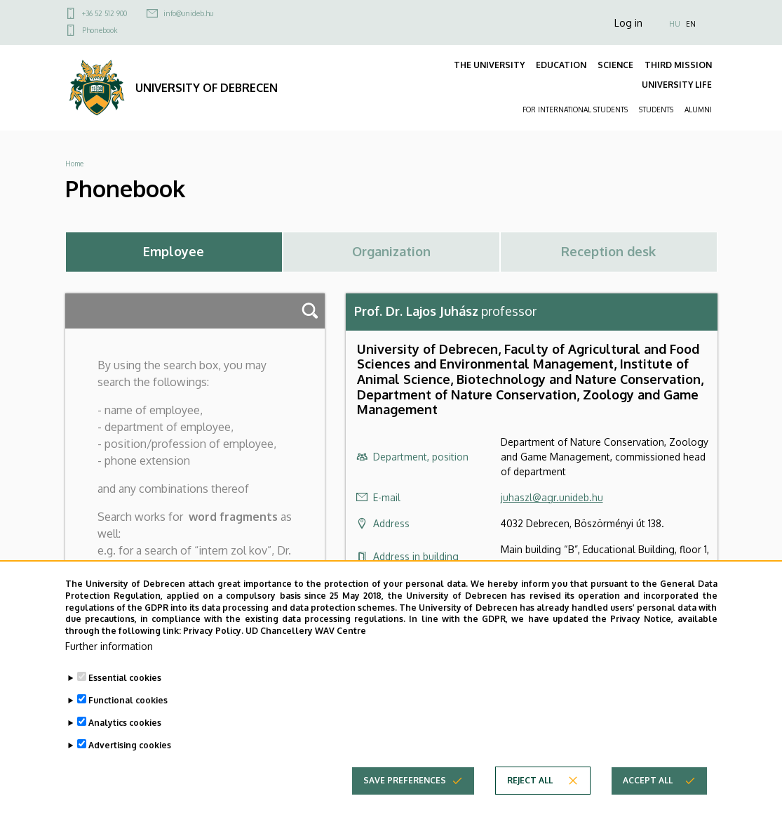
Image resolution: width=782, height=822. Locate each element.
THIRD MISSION (678, 65)
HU (674, 24)
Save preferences (404, 784)
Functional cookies (128, 704)
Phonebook (99, 30)
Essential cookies (124, 682)
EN (691, 24)
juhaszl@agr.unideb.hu (552, 497)
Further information (109, 650)
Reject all (530, 784)
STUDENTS (656, 109)
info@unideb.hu (188, 13)
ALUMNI (698, 109)
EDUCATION (561, 65)
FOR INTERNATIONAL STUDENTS (575, 109)
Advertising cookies (129, 749)
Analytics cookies (124, 727)
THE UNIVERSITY (489, 65)
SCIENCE (615, 65)
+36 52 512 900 (104, 13)
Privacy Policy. (213, 635)
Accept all (648, 784)
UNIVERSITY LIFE (677, 84)
